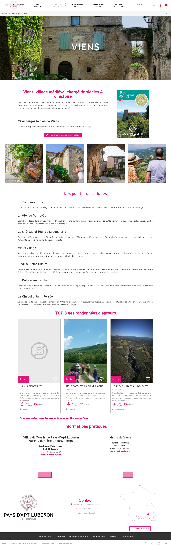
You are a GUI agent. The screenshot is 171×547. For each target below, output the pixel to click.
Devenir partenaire (99, 536)
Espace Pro (61, 536)
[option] (39, 366)
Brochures (31, 543)
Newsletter (113, 536)
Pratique (16, 543)
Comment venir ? (140, 529)
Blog (5, 543)
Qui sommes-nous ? (46, 536)
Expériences (65, 543)
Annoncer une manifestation (79, 536)
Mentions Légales (127, 536)
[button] (38, 5)
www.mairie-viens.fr (120, 451)
